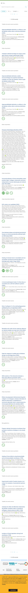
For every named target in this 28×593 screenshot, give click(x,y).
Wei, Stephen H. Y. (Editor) (19, 159)
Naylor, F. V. (4, 34)
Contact (25, 570)
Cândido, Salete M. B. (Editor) (18, 157)
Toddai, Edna (18, 309)
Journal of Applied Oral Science (11, 60)
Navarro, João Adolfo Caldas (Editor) (17, 144)
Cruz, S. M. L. (11, 331)
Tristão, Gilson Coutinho (9, 434)
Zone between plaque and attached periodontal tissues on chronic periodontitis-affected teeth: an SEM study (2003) (14, 234)
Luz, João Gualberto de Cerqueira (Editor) (10, 145)
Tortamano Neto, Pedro (11, 436)
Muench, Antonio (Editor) (12, 132)
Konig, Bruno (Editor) (10, 137)
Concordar (13, 590)
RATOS (19, 61)
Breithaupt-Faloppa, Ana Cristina (8, 56)
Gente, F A (13, 356)
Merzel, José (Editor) (13, 147)
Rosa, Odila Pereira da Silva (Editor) (8, 153)
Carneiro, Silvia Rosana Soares (8, 237)
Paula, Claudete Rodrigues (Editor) (8, 138)
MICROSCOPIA (15, 61)
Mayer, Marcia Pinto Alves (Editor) (19, 148)
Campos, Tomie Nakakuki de (7, 438)
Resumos (7, 359)
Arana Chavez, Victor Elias (12, 34)
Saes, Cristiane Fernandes (7, 211)
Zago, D (8, 356)
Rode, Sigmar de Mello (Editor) (8, 159)
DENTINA (23, 115)
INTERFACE (18, 291)
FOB (20, 161)
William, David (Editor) (6, 139)
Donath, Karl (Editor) (21, 147)
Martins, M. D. (10, 185)
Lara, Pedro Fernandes (19, 56)
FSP (23, 161)
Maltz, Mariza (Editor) (9, 151)
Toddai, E (20, 356)
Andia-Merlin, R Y (5, 379)
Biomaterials (7, 265)
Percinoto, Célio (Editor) (19, 137)
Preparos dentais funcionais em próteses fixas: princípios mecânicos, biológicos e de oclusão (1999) (14, 430)
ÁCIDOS (20, 266)
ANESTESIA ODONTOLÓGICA (11, 542)
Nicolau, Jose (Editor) (19, 133)
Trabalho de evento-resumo (8, 300)
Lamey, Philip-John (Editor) (11, 155)
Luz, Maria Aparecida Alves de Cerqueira (9, 511)
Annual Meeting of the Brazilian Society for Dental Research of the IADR (14, 490)
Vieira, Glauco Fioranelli (21, 207)
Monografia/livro (5, 423)
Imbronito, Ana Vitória (6, 262)
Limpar (25, 11)
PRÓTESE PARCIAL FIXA (10, 442)
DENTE (22, 39)
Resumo (6, 311)
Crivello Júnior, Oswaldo (9, 59)
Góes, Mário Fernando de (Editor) (11, 150)
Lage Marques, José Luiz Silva (7, 208)
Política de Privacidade (9, 570)
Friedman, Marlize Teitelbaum (7, 238)
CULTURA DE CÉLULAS (10, 188)
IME (2, 517)
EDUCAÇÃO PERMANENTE (7, 218)
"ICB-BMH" (16, 11)
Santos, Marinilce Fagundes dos (8, 58)
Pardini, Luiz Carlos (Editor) (7, 148)
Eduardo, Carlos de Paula (19, 331)
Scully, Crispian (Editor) (19, 138)
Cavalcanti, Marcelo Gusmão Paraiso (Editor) (10, 134)
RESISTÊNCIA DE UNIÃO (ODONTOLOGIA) (14, 338)
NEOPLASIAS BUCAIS (10, 411)
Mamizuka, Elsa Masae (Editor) (17, 139)
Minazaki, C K (4, 356)
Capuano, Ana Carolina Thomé (18, 405)
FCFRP (15, 161)
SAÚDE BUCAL (21, 216)
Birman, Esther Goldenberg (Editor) (8, 131)
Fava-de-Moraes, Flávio (10, 210)
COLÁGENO (4, 190)
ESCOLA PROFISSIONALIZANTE (12, 216)
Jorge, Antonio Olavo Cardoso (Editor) (14, 136)
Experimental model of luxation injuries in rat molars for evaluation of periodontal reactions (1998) (13, 483)
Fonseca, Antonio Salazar (16, 205)
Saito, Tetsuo (4, 433)
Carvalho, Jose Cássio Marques (17, 435)
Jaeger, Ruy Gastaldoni (18, 185)
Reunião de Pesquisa (6, 38)
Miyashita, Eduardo (17, 208)
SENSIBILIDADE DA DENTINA (11, 39)
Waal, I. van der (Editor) (9, 142)
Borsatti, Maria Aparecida (7, 536)
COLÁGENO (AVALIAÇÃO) (19, 411)
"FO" (9, 11)
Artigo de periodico (6, 48)
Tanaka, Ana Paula (5, 406)
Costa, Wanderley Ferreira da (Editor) (9, 160)
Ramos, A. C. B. (21, 332)
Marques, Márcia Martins (6, 186)
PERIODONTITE (17, 243)
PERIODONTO (16, 242)
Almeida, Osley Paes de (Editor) (11, 154)
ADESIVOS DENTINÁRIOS (10, 291)
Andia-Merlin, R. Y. (5, 286)
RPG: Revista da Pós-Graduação (11, 36)
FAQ (3, 570)
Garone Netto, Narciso (13, 286)
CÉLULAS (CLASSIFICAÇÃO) (7, 412)
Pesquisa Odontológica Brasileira (11, 111)
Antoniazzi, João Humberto (13, 486)
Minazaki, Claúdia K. (6, 309)
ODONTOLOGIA (8, 164)
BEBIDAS (19, 39)
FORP (18, 161)
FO (16, 38)
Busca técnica (18, 570)
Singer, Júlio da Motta (21, 512)
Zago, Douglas (13, 309)
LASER (18, 90)
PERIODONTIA (8, 467)
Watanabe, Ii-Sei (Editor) (19, 142)
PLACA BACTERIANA (10, 242)
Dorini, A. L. (15, 332)
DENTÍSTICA (7, 519)
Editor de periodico (6, 124)
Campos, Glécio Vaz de (20, 210)
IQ (8, 161)
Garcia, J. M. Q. (5, 185)
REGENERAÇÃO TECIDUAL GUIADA (18, 467)
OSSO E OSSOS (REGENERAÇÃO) (12, 266)
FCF (10, 161)
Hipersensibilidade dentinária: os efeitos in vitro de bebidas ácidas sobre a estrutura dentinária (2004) (14, 31)
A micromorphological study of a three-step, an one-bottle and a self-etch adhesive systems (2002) (14, 283)
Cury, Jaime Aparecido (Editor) (15, 143)
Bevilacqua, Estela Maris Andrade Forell (15, 310)
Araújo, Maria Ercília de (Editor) (9, 149)
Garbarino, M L (5, 486)
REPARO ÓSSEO (9, 61)
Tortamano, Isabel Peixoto (17, 536)
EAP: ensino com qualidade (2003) (10, 204)
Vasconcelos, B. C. (5, 331)
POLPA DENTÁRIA (18, 188)
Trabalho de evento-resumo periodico (10, 24)
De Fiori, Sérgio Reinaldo (21, 436)
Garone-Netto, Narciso (13, 379)
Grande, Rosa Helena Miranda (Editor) (15, 156)
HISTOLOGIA (7, 314)
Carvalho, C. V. (14, 460)
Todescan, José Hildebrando (10, 207)
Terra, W (16, 356)
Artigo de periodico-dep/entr (8, 199)
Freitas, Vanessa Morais (9, 407)
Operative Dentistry (8, 381)
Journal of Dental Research (10, 289)
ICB (15, 38)
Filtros (3, 11)
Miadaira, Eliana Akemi (13, 406)
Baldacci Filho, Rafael (9, 209)
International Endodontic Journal (11, 187)
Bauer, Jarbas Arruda (18, 434)
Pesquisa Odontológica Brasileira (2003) (12, 130)
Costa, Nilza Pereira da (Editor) (20, 151)
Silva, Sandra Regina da (6, 205)
